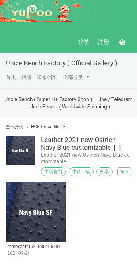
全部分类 (73, 77)
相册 (26, 77)
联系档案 (47, 77)
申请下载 (81, 171)
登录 (83, 41)
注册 (103, 41)
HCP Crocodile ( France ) (50, 126)
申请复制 (53, 171)
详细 (124, 171)
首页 (11, 77)
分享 (104, 171)
